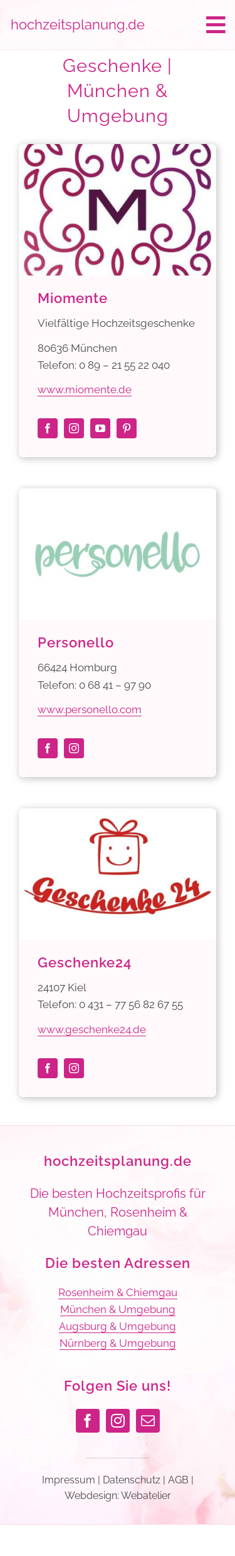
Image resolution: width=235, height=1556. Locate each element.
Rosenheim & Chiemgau (117, 1292)
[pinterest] (127, 428)
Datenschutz (131, 1480)
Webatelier (146, 1496)
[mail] (148, 1421)
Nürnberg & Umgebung (118, 1343)
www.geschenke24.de (92, 1029)
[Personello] (117, 496)
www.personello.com (90, 709)
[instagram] (74, 428)
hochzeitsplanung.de (118, 1161)
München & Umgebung (117, 1309)
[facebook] (48, 428)
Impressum (68, 1480)
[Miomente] (117, 152)
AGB (178, 1480)
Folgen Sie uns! (117, 1386)
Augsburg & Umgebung (117, 1326)
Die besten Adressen (118, 1263)
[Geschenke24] (117, 816)
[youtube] (100, 428)
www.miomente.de (85, 389)
